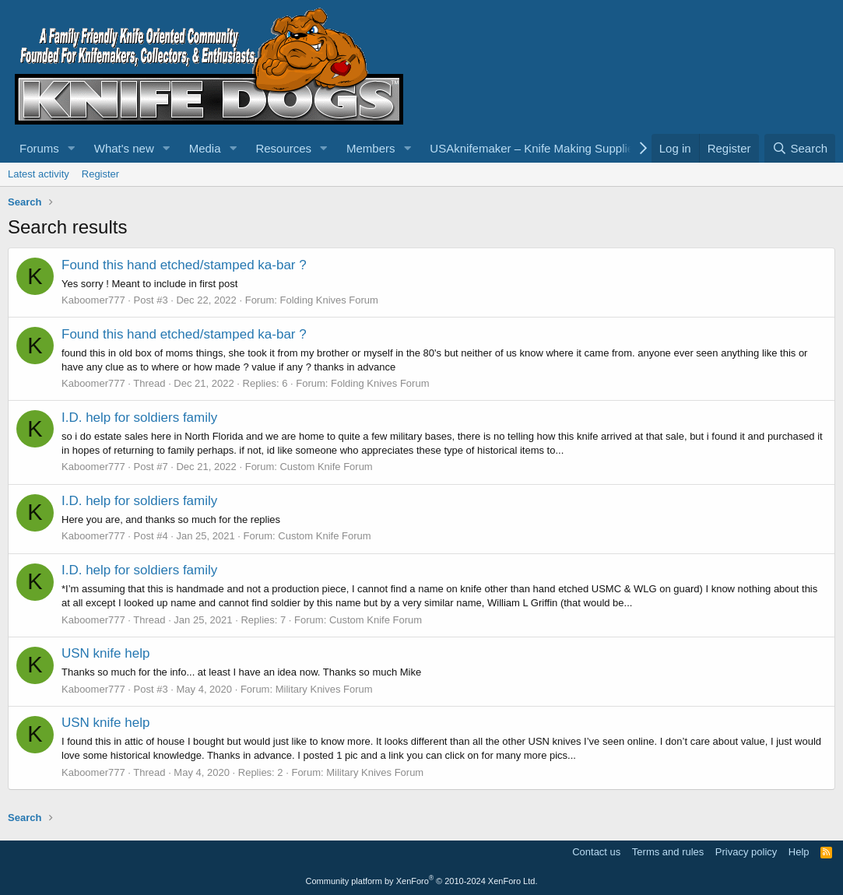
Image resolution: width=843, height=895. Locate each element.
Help (799, 852)
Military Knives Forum (324, 689)
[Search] (799, 148)
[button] (72, 148)
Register (100, 174)
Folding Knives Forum (328, 300)
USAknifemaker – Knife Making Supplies (534, 148)
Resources (283, 148)
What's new (124, 148)
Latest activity (38, 174)
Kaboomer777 (93, 300)
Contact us (596, 852)
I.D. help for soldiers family (139, 417)
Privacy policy (746, 852)
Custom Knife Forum (325, 466)
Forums (39, 148)
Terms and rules (668, 852)
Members (370, 148)
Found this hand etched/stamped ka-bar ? (184, 265)
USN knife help (105, 653)
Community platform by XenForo (422, 881)
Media (205, 148)
